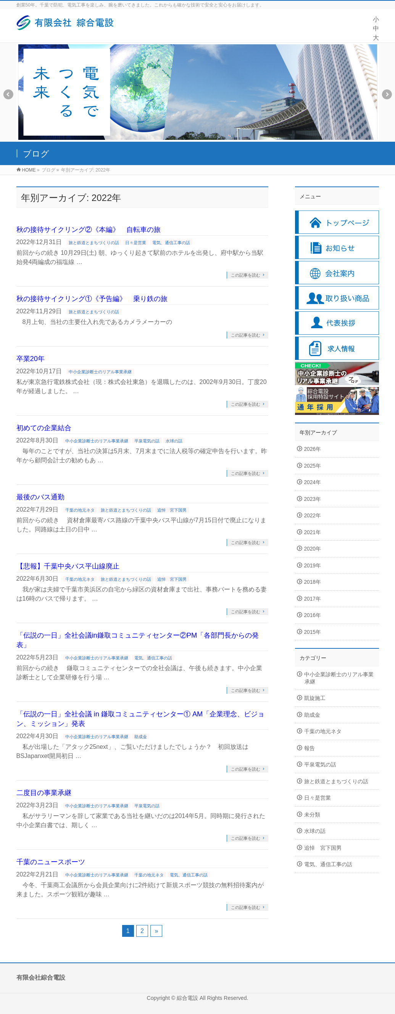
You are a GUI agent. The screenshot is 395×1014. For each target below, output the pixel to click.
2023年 (312, 499)
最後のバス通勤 (40, 497)
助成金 (140, 736)
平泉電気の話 (147, 441)
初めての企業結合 (43, 428)
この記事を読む (245, 275)
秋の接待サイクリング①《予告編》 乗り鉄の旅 (92, 299)
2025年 (312, 466)
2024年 (312, 482)
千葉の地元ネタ (80, 510)
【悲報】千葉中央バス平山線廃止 (67, 566)
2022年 (312, 515)
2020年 (312, 549)
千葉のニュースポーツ (50, 862)
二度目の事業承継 (43, 793)
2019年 (312, 566)
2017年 (312, 599)
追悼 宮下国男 (172, 510)
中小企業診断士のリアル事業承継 (100, 371)
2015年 (312, 632)
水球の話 (174, 441)
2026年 (312, 449)
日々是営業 (135, 242)
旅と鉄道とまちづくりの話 (94, 242)
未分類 (312, 815)
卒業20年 (30, 359)
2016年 (312, 615)
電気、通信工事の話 (171, 242)
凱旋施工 (315, 698)
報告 (309, 748)
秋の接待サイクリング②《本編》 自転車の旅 (88, 229)
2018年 (312, 582)
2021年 (312, 532)
